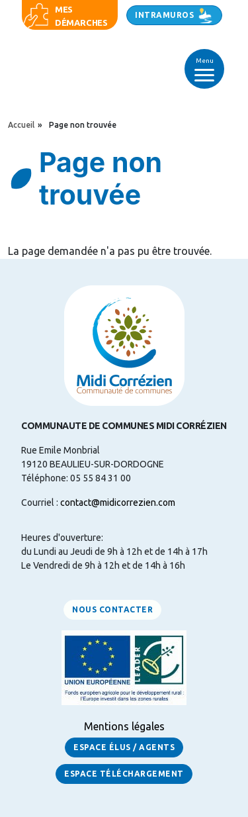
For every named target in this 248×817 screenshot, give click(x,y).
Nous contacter (112, 609)
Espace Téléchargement (124, 773)
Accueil (21, 124)
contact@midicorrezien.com (117, 502)
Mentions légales (124, 726)
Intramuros (164, 15)
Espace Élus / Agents (124, 747)
